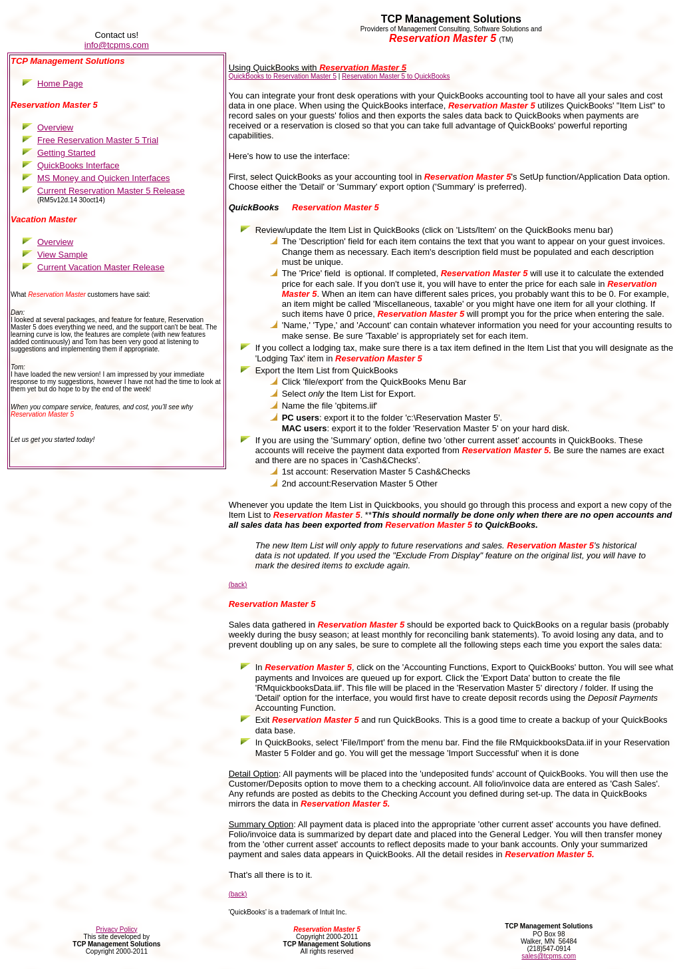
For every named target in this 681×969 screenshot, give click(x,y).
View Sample (62, 255)
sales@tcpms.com (548, 956)
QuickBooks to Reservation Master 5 (283, 76)
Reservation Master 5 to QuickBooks (396, 76)
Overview (55, 242)
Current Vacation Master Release (100, 267)
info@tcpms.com (116, 45)
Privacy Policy (116, 929)
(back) (238, 584)
